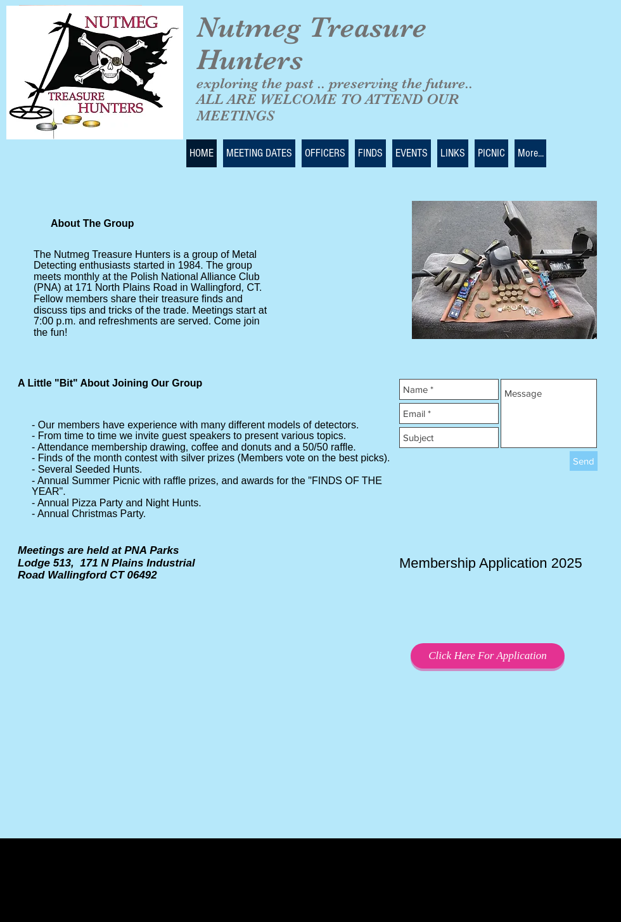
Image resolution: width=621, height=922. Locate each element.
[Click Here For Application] (488, 656)
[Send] (584, 461)
